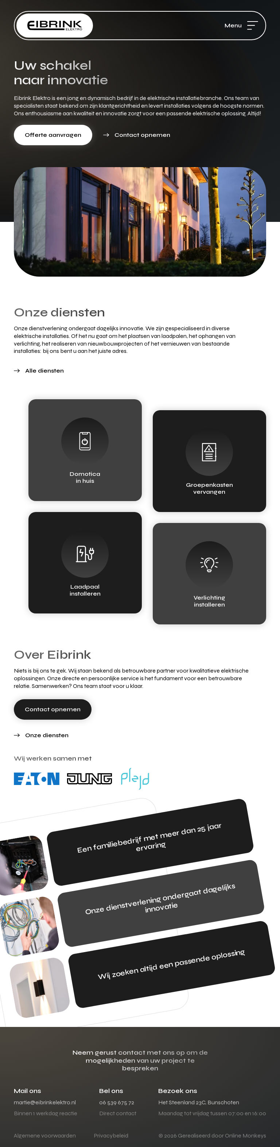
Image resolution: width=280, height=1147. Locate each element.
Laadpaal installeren (85, 590)
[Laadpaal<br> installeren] (85, 554)
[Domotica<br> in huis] (85, 441)
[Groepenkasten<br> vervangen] (209, 452)
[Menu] (252, 25)
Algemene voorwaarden (45, 1135)
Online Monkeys (245, 1135)
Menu (233, 25)
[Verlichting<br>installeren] (209, 565)
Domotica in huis (85, 477)
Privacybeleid (111, 1135)
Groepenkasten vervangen (209, 488)
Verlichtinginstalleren (209, 601)
